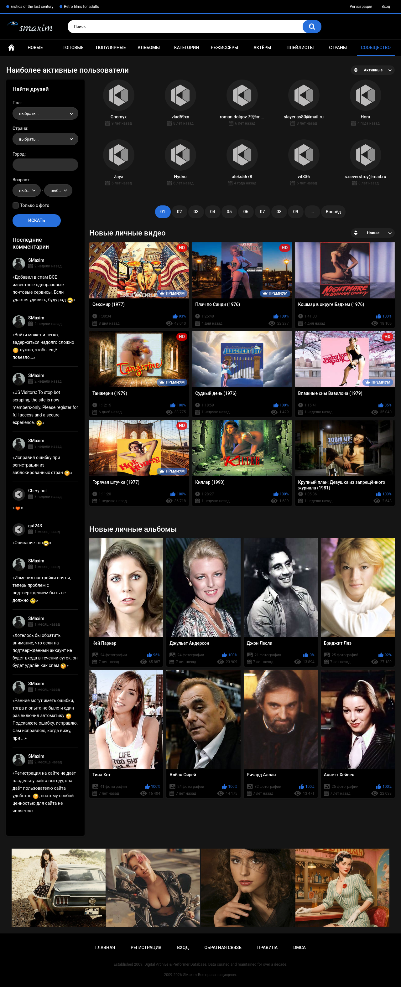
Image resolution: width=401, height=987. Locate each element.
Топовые (73, 47)
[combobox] (45, 113)
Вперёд (333, 211)
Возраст (21, 179)
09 (295, 211)
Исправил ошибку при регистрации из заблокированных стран (41, 465)
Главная (11, 48)
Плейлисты (300, 47)
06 (245, 211)
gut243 (35, 525)
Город (19, 154)
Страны (338, 47)
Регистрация (361, 6)
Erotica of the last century (32, 6)
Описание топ (32, 542)
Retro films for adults (81, 6)
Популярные (111, 47)
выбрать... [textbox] (29, 113)
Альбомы (149, 47)
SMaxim (36, 260)
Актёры (262, 47)
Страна (20, 128)
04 (212, 211)
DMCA (299, 947)
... (312, 211)
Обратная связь (223, 947)
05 (229, 211)
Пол (17, 102)
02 (179, 211)
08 (279, 211)
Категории (186, 47)
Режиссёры (224, 47)
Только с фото (34, 205)
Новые (35, 47)
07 (262, 211)
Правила (267, 947)
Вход (386, 6)
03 (196, 211)
